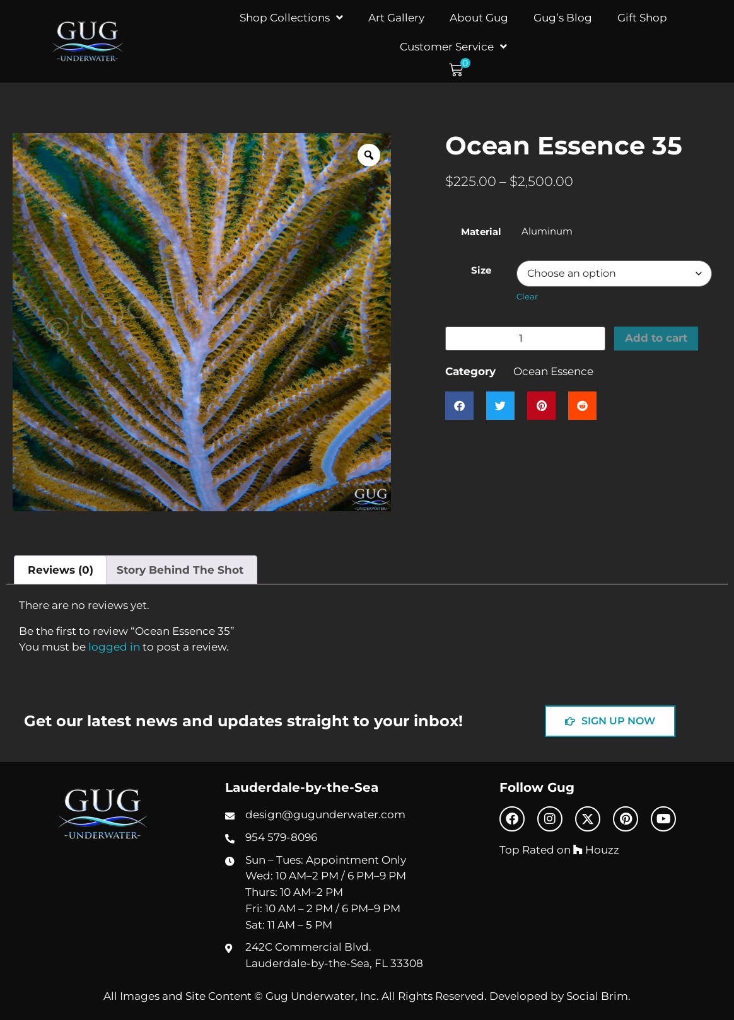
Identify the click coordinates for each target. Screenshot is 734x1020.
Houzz (596, 849)
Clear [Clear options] (527, 296)
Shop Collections (291, 17)
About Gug (479, 17)
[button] (459, 70)
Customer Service (453, 46)
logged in (114, 646)
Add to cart (657, 338)
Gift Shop (642, 17)
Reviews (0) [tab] (60, 569)
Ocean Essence (553, 371)
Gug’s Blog (562, 17)
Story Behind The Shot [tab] (180, 569)
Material (481, 231)
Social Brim (597, 995)
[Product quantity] (525, 339)
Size (481, 270)
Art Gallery (396, 17)
